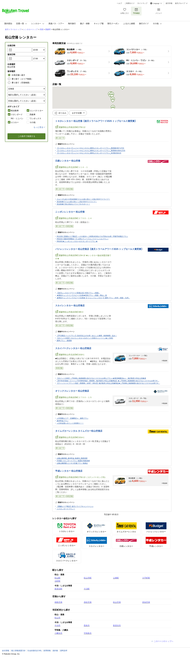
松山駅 (57, 578)
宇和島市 (88, 633)
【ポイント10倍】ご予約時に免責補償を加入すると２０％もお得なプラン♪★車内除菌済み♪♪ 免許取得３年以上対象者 (101, 378)
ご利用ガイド (130, 3)
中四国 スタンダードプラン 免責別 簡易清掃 (73, 461)
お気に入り (124, 11)
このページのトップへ (162, 641)
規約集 (55, 651)
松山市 (57, 618)
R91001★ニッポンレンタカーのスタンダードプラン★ (77, 241)
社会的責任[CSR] (34, 651)
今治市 (57, 625)
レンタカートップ (30, 29)
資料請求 (63, 651)
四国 (41, 29)
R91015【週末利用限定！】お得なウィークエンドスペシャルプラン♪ (82, 239)
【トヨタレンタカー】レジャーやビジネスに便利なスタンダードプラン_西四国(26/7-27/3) (90, 148)
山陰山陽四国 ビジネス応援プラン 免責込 (72, 463)
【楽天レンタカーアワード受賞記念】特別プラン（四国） (78, 293)
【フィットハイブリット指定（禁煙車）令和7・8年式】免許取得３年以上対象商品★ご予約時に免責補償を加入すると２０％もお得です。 (108, 383)
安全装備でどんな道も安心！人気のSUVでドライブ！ (77, 202)
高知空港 (146, 602)
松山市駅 (88, 578)
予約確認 (136, 11)
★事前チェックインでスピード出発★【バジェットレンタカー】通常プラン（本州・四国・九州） (93, 298)
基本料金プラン (62, 421)
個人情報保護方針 (18, 651)
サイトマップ (142, 3)
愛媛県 (48, 29)
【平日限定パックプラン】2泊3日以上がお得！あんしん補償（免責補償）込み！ (87, 336)
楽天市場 (169, 3)
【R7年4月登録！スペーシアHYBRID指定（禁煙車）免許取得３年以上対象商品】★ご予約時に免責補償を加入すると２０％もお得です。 (108, 381)
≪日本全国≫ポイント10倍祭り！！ (70, 423)
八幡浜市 (58, 633)
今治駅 (87, 589)
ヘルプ (119, 3)
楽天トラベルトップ (13, 29)
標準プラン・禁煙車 (64, 341)
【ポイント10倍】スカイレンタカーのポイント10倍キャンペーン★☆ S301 (85, 338)
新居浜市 (117, 625)
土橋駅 (116, 578)
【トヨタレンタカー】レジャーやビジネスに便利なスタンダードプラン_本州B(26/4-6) (89, 153)
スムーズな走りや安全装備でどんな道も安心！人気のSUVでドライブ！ (83, 199)
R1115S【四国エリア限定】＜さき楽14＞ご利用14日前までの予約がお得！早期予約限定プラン (92, 236)
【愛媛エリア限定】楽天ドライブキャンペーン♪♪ (75, 506)
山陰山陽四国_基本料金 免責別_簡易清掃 (72, 458)
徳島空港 (58, 602)
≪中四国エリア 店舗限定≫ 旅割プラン (72, 418)
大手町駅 (146, 578)
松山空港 (117, 602)
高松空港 (88, 602)
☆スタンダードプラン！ (66, 509)
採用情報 (47, 651)
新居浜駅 (58, 589)
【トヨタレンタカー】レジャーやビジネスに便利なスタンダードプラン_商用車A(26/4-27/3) (91, 151)
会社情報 (5, 651)
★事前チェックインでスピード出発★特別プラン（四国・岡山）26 (82, 295)
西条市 (87, 625)
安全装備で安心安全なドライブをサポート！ (73, 204)
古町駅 (57, 581)
